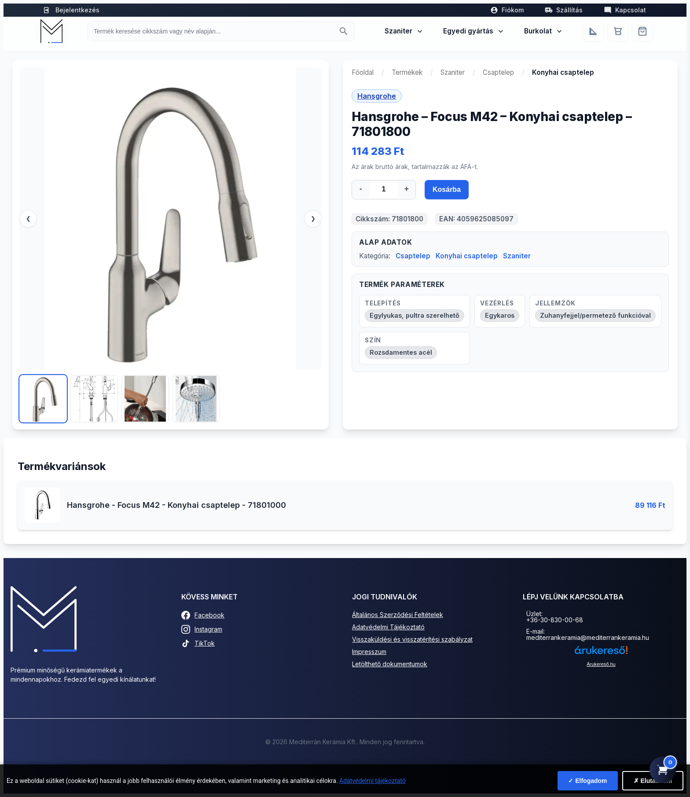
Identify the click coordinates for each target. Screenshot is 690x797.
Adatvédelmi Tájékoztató (388, 627)
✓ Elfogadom (587, 780)
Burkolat (543, 31)
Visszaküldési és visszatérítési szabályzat (412, 639)
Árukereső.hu (601, 664)
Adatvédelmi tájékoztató (372, 780)
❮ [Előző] (28, 218)
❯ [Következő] (313, 218)
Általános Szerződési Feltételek (397, 614)
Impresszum (369, 651)
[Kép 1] (43, 398)
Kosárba (447, 189)
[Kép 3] (145, 398)
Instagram (201, 629)
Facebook (202, 615)
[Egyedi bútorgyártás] (593, 31)
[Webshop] (642, 31)
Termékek (407, 72)
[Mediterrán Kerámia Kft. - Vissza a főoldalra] (51, 31)
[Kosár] (617, 31)
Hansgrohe (376, 96)
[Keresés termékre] (213, 31)
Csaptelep (498, 72)
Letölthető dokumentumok (389, 664)
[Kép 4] (196, 398)
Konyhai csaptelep (467, 256)
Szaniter (404, 31)
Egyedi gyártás (474, 31)
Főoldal (363, 72)
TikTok (198, 643)
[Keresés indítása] (344, 31)
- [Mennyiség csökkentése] (361, 188)
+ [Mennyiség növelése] (406, 188)
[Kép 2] (94, 398)
